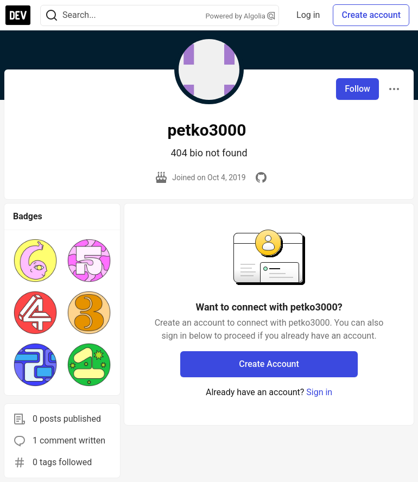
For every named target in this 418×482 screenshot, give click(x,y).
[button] (35, 260)
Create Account (269, 364)
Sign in (319, 392)
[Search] (51, 15)
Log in (308, 15)
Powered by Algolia (240, 16)
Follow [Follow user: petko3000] (357, 89)
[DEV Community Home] (17, 15)
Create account (371, 15)
